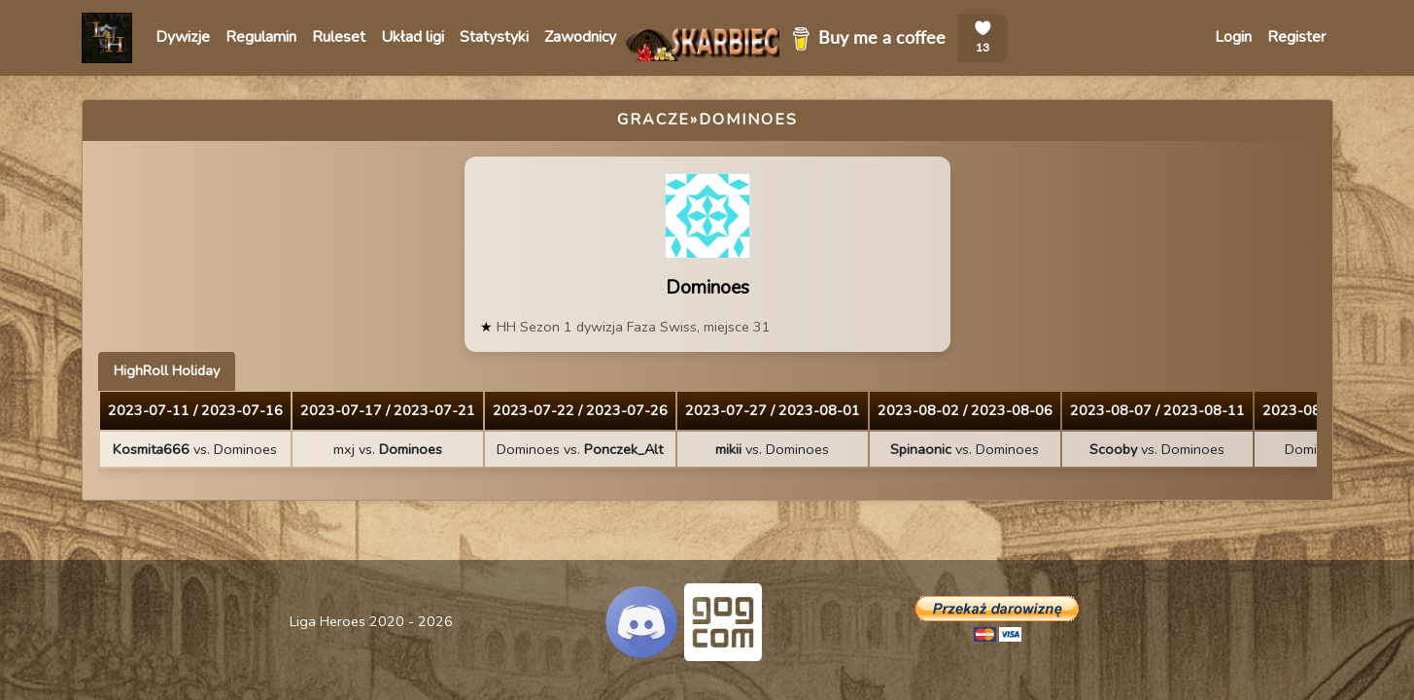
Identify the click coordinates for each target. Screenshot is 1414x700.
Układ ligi (412, 37)
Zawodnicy (580, 37)
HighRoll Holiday (167, 370)
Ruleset (338, 37)
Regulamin (260, 37)
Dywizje (182, 37)
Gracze (653, 119)
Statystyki (494, 37)
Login (1233, 37)
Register (1296, 37)
